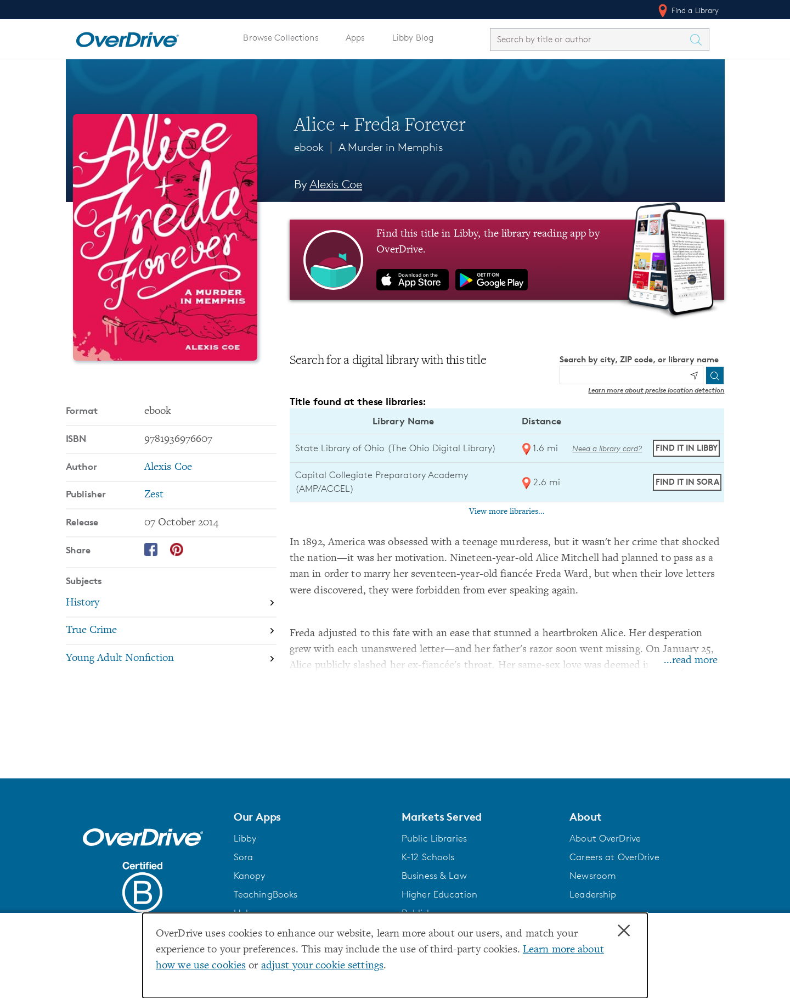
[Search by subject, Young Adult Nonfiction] (171, 658)
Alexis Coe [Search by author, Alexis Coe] (335, 184)
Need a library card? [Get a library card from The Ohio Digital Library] (607, 448)
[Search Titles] (699, 40)
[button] (311, 817)
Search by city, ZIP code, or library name (639, 359)
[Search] (715, 375)
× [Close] (624, 931)
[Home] (127, 37)
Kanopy (250, 875)
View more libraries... (507, 511)
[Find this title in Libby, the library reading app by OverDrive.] (507, 260)
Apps (355, 37)
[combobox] (589, 39)
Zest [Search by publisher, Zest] (154, 495)
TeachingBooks (266, 894)
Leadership (592, 894)
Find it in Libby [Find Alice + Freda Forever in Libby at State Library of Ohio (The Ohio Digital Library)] (687, 447)
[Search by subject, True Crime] (171, 632)
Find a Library (687, 10)
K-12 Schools (428, 856)
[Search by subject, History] (171, 604)
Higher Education (439, 894)
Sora (243, 856)
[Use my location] (694, 375)
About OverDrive (605, 838)
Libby (245, 838)
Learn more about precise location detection (656, 390)
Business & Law (434, 875)
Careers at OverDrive (614, 856)
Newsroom (592, 875)
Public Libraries (434, 838)
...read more (691, 660)
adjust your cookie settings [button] (322, 966)
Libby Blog (412, 37)
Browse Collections (280, 37)
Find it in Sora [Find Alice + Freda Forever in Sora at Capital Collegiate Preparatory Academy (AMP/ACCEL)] (687, 481)
